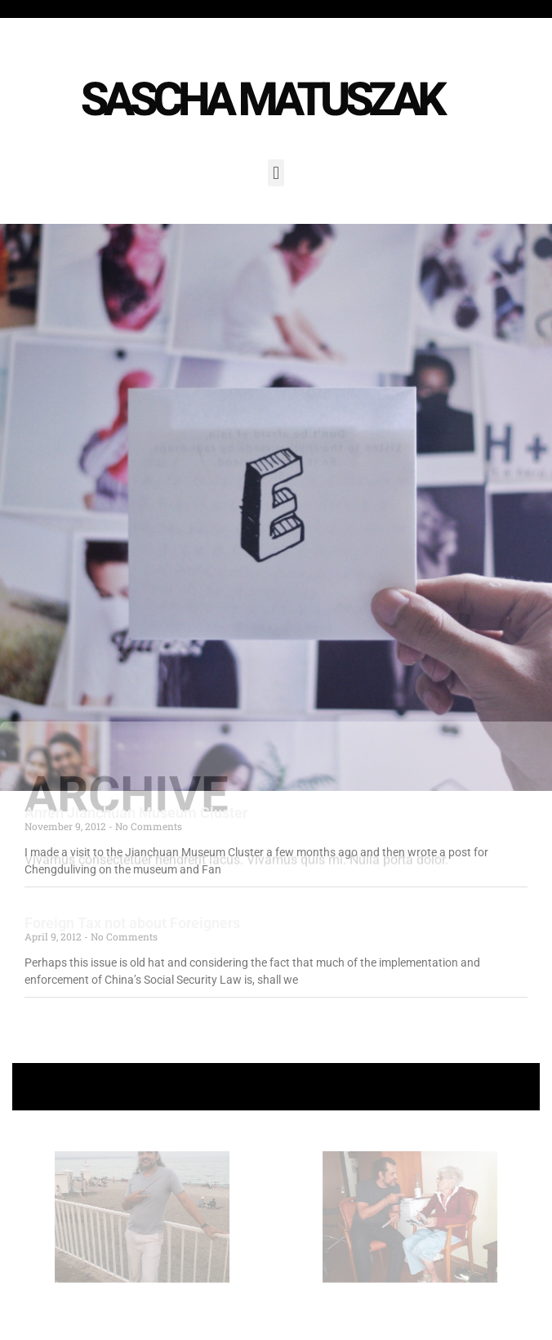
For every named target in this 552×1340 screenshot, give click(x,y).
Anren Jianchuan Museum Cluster (135, 812)
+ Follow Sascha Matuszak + (276, 1086)
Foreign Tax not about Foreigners (132, 922)
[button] (275, 172)
